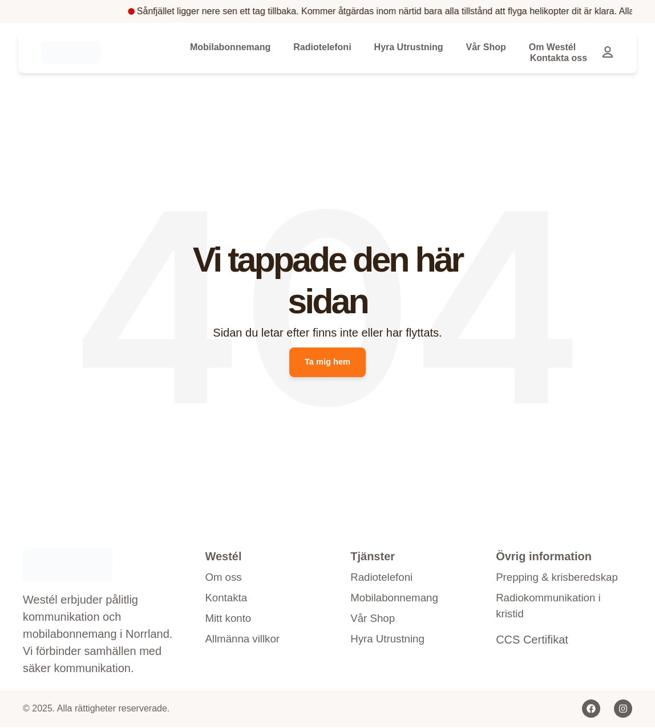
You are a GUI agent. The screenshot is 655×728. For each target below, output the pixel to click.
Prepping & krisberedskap (531, 587)
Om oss (224, 579)
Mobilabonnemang (230, 47)
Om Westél (552, 47)
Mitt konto (229, 622)
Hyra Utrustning (408, 47)
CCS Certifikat (532, 661)
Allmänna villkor (245, 644)
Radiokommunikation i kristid (552, 626)
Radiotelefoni (322, 47)
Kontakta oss (558, 58)
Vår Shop (486, 47)
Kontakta (227, 600)
